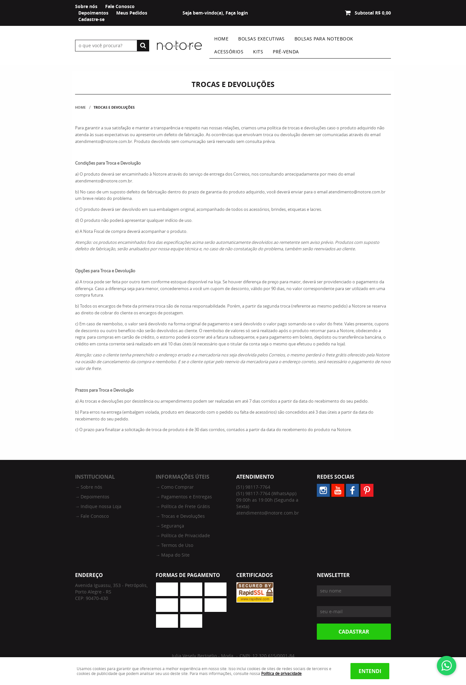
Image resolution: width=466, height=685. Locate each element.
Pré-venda (286, 52)
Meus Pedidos (131, 13)
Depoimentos (93, 13)
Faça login (237, 13)
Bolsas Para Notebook (323, 39)
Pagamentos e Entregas (186, 497)
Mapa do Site (175, 555)
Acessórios (228, 52)
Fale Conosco (120, 6)
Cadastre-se (91, 19)
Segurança (172, 526)
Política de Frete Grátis (185, 506)
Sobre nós (86, 6)
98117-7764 (253, 487)
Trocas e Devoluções (183, 516)
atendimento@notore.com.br (267, 513)
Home (221, 39)
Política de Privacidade (185, 535)
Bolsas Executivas (261, 39)
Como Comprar (177, 487)
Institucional (95, 476)
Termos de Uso (177, 545)
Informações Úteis (182, 476)
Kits (258, 52)
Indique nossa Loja (101, 506)
